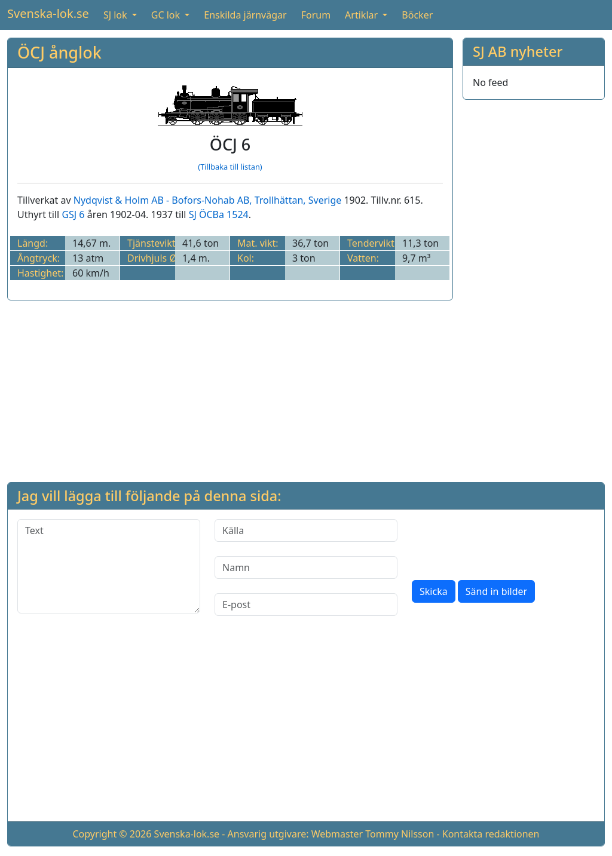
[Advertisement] (534, 288)
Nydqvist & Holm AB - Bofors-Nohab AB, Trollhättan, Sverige (208, 200)
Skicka (434, 591)
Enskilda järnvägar (245, 15)
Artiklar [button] (362, 15)
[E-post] (306, 604)
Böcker (417, 15)
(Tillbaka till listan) (230, 166)
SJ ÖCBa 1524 (219, 214)
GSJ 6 (73, 214)
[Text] (108, 566)
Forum (316, 15)
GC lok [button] (166, 15)
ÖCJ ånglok (59, 52)
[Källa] (306, 530)
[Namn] (306, 567)
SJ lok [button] (116, 15)
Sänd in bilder (496, 591)
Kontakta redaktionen (491, 833)
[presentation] (502, 542)
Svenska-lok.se (48, 13)
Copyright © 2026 (111, 833)
